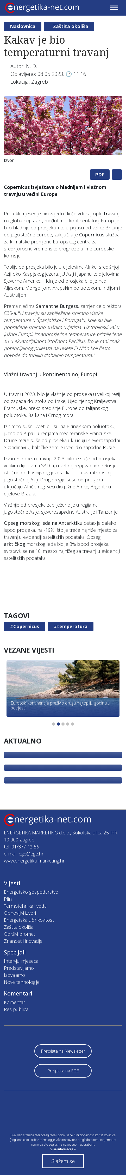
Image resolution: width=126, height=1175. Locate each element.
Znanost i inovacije (23, 941)
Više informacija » (63, 1149)
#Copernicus (24, 626)
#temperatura (70, 626)
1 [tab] (53, 724)
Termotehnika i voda (25, 906)
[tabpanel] (63, 130)
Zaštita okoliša (70, 26)
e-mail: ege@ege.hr (23, 854)
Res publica (16, 1009)
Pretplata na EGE (63, 1071)
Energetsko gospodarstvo (31, 892)
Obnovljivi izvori (20, 913)
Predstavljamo (19, 968)
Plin (8, 899)
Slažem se (63, 1161)
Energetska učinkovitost (29, 920)
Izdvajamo (14, 975)
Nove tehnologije (22, 982)
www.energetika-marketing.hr (34, 861)
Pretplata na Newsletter (63, 1051)
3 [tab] (63, 724)
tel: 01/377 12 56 (21, 847)
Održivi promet (19, 934)
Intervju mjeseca (21, 961)
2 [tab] (58, 724)
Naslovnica (22, 26)
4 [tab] (67, 724)
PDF (99, 174)
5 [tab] (72, 724)
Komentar (14, 1002)
